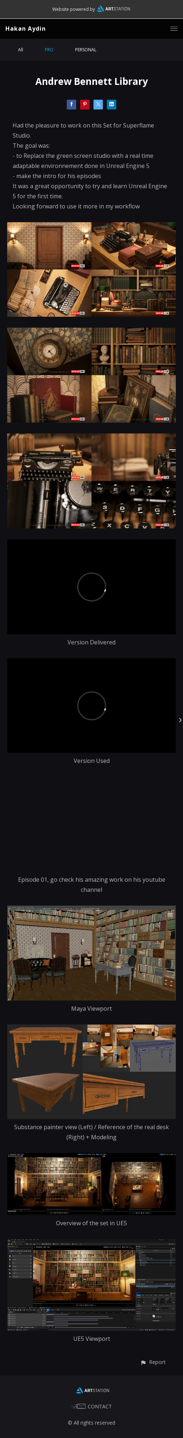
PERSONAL (85, 50)
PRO (49, 50)
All (20, 50)
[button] (153, 1362)
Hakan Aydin (25, 29)
